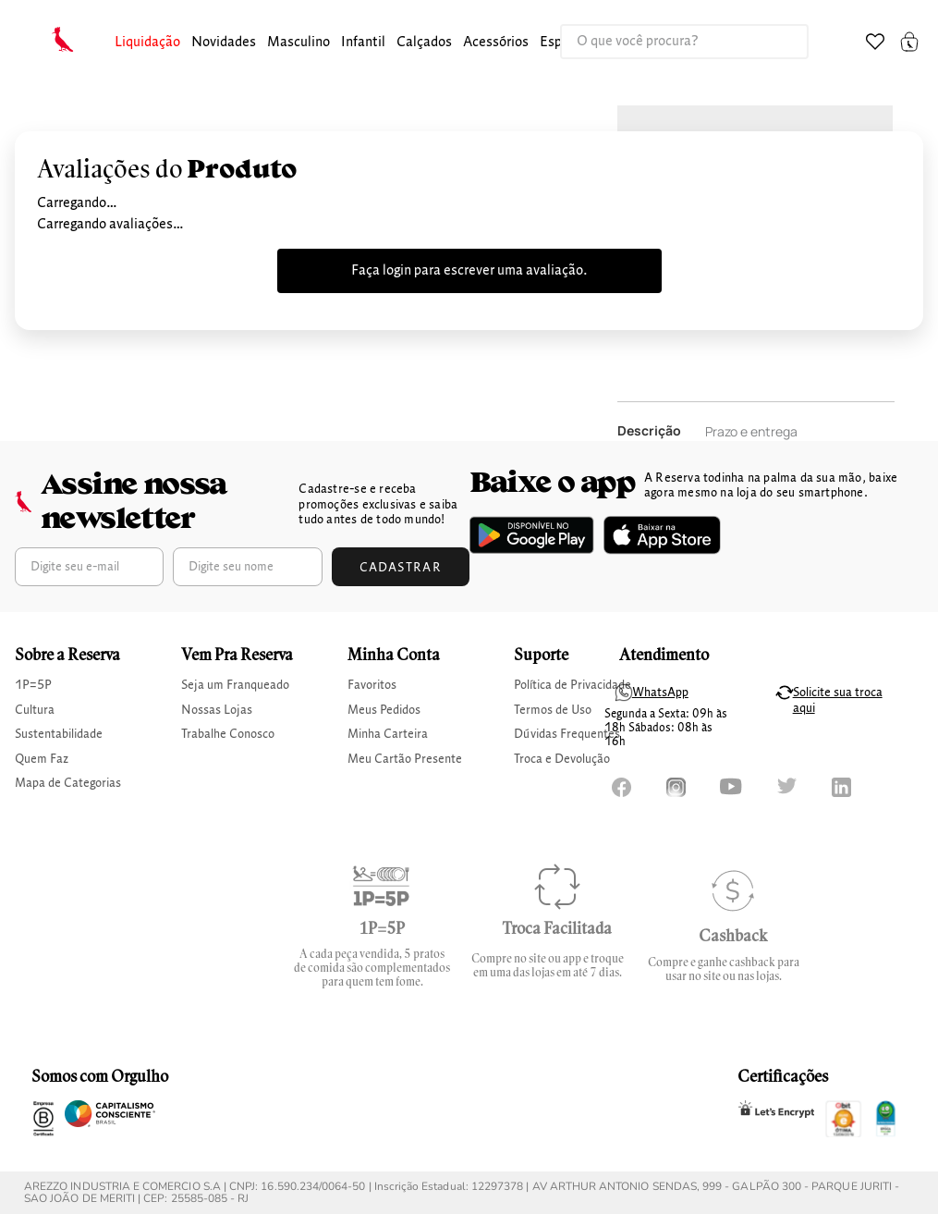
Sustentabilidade (59, 734)
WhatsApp (660, 692)
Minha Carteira (387, 734)
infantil (363, 42)
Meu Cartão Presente (404, 759)
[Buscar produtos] (775, 41)
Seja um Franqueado (235, 685)
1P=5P (33, 685)
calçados (424, 42)
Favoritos (371, 685)
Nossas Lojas (216, 710)
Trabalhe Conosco (227, 734)
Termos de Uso (552, 710)
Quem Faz (41, 759)
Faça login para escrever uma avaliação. (469, 271)
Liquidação (147, 42)
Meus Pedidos (383, 710)
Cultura (35, 710)
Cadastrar (401, 567)
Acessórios (496, 42)
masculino (298, 42)
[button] (147, 43)
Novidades (223, 42)
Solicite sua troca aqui (838, 700)
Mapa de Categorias (68, 783)
